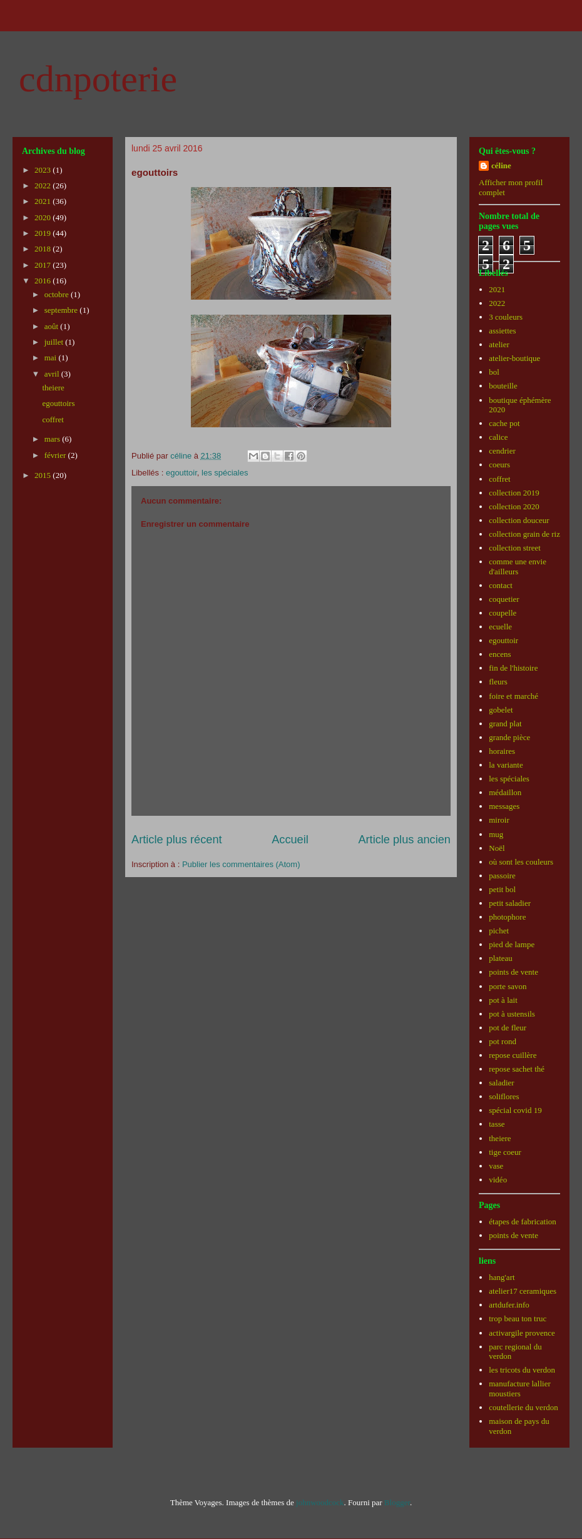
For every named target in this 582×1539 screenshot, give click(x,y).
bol (494, 372)
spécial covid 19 (515, 1110)
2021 (43, 201)
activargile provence (522, 1333)
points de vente (513, 972)
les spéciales (225, 472)
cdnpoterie (98, 78)
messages (504, 806)
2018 (43, 248)
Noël (496, 848)
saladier (501, 1082)
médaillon (505, 792)
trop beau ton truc (517, 1318)
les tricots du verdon (522, 1369)
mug (496, 834)
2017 (43, 265)
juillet (55, 342)
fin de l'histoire (513, 668)
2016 (43, 280)
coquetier (504, 599)
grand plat (505, 723)
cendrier (502, 450)
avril (52, 373)
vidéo (498, 1179)
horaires (502, 751)
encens (500, 654)
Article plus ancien (404, 839)
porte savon (507, 986)
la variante (506, 765)
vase (496, 1166)
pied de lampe (511, 944)
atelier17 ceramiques (522, 1291)
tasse (496, 1124)
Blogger (397, 1502)
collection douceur (519, 520)
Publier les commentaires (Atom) (241, 864)
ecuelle (500, 626)
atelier (499, 344)
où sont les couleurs (521, 861)
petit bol (502, 889)
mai (51, 357)
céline (501, 165)
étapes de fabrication (522, 1221)
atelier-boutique (514, 358)
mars (53, 439)
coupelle (502, 612)
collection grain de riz (524, 534)
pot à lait (503, 1000)
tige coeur (505, 1152)
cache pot (504, 423)
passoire (502, 875)
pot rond (502, 1041)
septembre (62, 310)
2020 (43, 217)
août (52, 326)
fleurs (498, 681)
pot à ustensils (512, 1013)
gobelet (501, 709)
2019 (43, 233)
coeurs (499, 464)
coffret (52, 419)
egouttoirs (58, 403)
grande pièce (509, 737)
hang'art (501, 1277)
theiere (53, 387)
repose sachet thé (516, 1069)
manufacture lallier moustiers (520, 1388)
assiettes (502, 330)
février (56, 455)
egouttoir (181, 472)
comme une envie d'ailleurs (517, 566)
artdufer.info (509, 1304)
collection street (515, 547)
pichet (499, 930)
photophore (507, 917)
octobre (57, 294)
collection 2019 (514, 492)
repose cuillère (512, 1055)
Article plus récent (176, 839)
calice (498, 437)
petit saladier (510, 903)
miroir (499, 820)
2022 (43, 185)
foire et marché (513, 696)
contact (501, 585)
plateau (501, 958)
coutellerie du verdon (523, 1407)
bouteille (503, 385)
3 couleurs (506, 317)
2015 (43, 475)
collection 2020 (514, 506)
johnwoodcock (320, 1502)
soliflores (504, 1096)
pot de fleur (507, 1027)
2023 (43, 170)
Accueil (290, 839)
